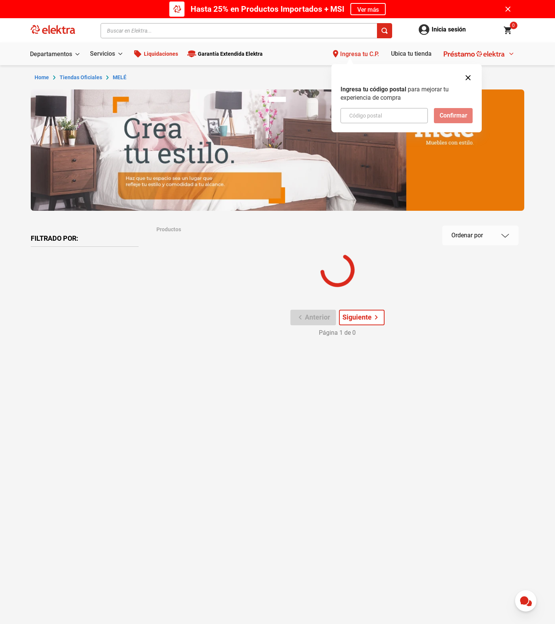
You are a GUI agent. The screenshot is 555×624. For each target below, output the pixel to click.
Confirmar (453, 115)
